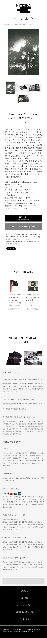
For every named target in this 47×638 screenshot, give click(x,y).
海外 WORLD (27, 24)
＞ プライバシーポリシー (23, 605)
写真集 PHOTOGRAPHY (14, 24)
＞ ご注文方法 (23, 591)
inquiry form (24, 239)
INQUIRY (23, 218)
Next (37, 300)
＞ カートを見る (23, 619)
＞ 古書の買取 (23, 598)
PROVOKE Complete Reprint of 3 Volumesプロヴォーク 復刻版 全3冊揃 (14, 300)
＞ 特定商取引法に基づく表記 (23, 612)
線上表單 (14, 244)
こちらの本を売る (23, 226)
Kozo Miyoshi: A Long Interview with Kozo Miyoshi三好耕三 (32, 300)
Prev (9, 300)
